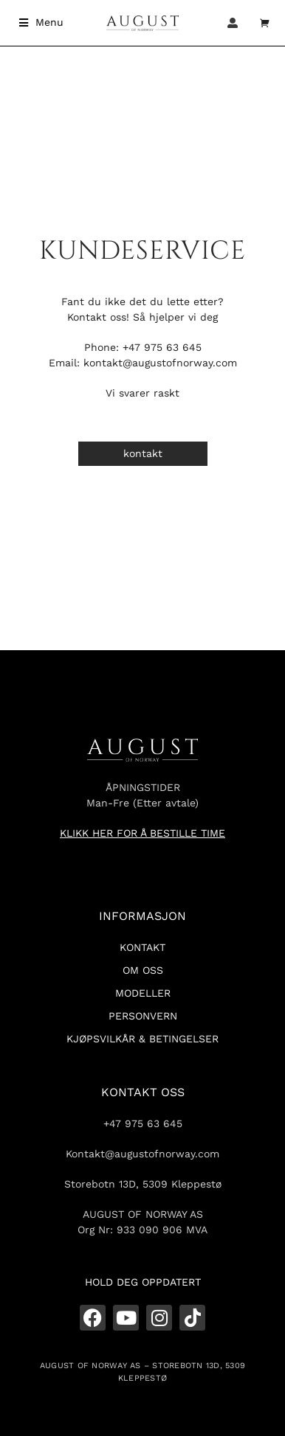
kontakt (142, 453)
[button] (41, 22)
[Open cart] (265, 23)
